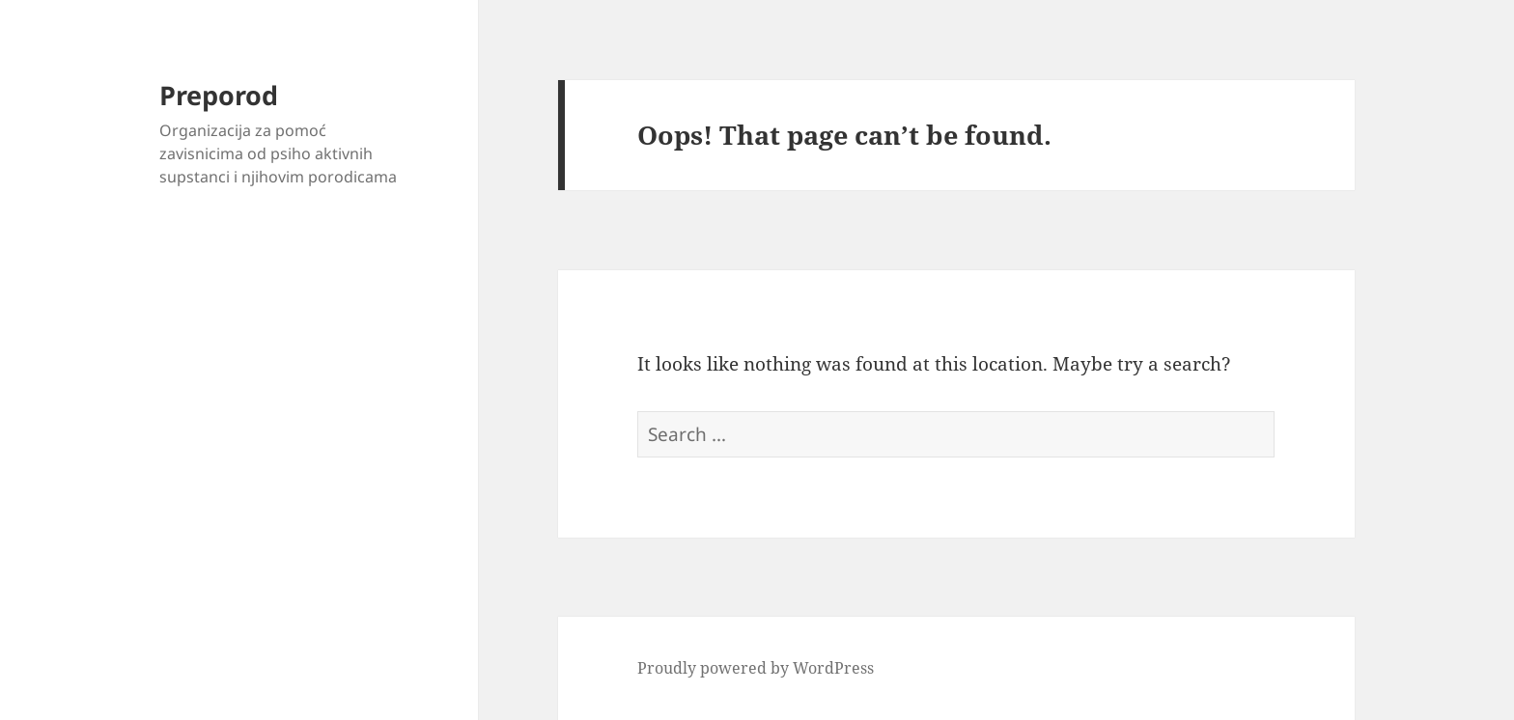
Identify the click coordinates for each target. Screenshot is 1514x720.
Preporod (218, 95)
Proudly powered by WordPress (755, 667)
